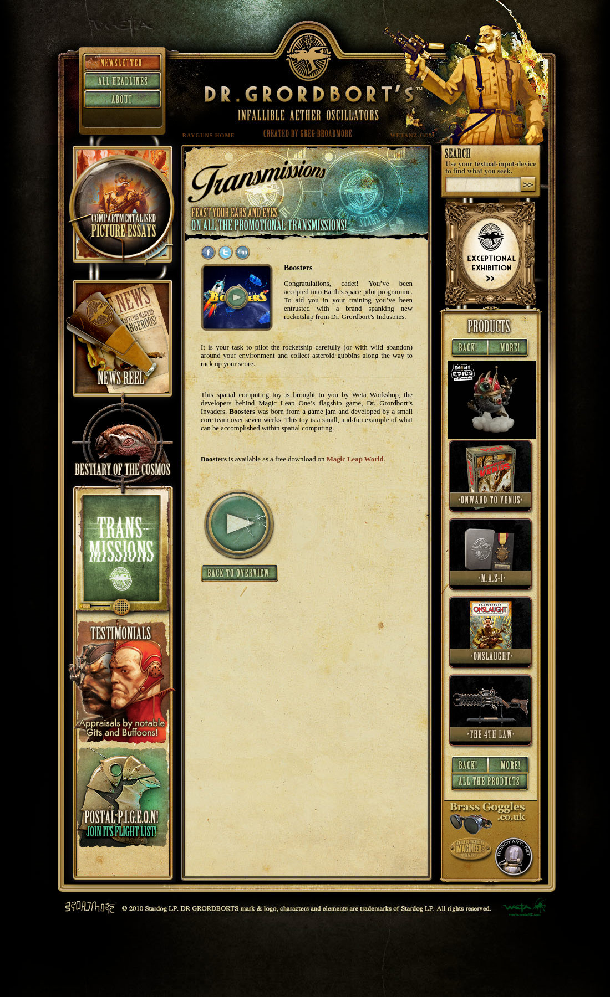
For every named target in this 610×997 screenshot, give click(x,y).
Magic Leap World (355, 459)
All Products (490, 783)
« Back (468, 348)
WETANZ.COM (412, 135)
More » (510, 348)
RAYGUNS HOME (208, 135)
